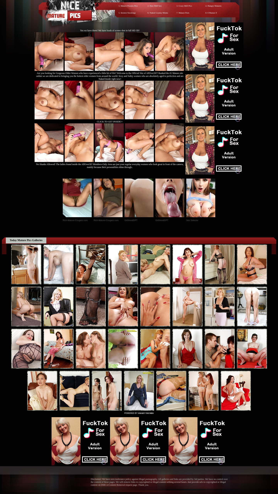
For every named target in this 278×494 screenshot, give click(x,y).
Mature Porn (184, 13)
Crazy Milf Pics (185, 6)
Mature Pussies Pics (129, 6)
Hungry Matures (214, 6)
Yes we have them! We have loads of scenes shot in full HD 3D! (110, 30)
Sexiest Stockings (128, 13)
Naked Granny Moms (159, 13)
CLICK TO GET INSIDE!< (110, 121)
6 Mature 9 (212, 13)
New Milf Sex (156, 6)
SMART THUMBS (146, 413)
